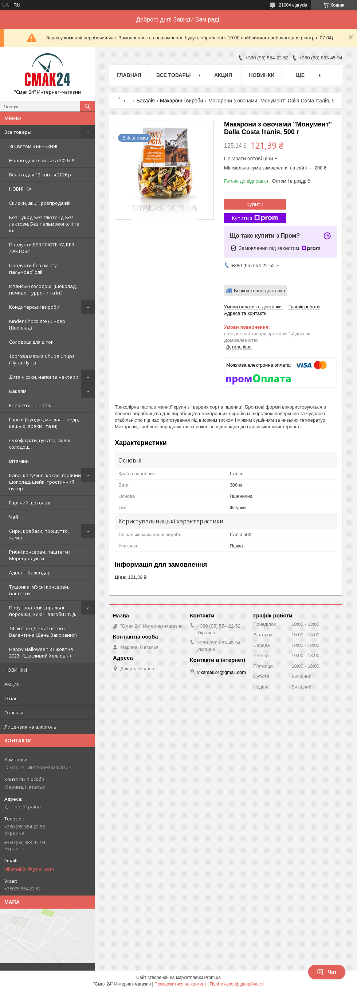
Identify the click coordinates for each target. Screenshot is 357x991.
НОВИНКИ (15, 670)
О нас (10, 698)
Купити (255, 204)
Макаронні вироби (181, 101)
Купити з (255, 218)
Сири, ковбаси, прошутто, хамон (39, 534)
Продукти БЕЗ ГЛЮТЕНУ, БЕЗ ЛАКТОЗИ (41, 247)
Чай (13, 517)
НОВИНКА (20, 189)
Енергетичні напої (30, 405)
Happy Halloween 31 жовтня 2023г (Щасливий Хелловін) (41, 652)
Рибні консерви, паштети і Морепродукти (39, 555)
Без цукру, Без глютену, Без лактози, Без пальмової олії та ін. (44, 224)
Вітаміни (19, 461)
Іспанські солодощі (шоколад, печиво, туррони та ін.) (43, 289)
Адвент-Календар (30, 572)
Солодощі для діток (31, 342)
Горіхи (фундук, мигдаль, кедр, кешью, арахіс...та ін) (44, 422)
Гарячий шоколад (29, 502)
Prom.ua (212, 977)
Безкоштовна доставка (259, 290)
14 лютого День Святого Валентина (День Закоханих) (42, 631)
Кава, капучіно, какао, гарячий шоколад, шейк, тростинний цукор (45, 482)
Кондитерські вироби (34, 307)
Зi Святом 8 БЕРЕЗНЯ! (33, 146)
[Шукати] (87, 106)
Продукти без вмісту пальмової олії (33, 268)
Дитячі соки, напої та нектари (43, 377)
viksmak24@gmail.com (29, 869)
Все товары (17, 132)
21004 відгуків (293, 5)
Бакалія (18, 391)
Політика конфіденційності (237, 984)
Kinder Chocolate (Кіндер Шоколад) (37, 324)
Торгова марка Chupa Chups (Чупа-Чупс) (42, 359)
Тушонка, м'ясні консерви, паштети (39, 590)
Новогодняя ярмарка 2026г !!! (42, 160)
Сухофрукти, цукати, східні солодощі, (39, 443)
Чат (327, 972)
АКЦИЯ (12, 684)
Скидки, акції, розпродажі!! (39, 203)
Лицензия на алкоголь (30, 726)
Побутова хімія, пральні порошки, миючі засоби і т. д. (42, 610)
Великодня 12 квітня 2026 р (40, 174)
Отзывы (13, 712)
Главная (129, 75)
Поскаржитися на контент (180, 984)
